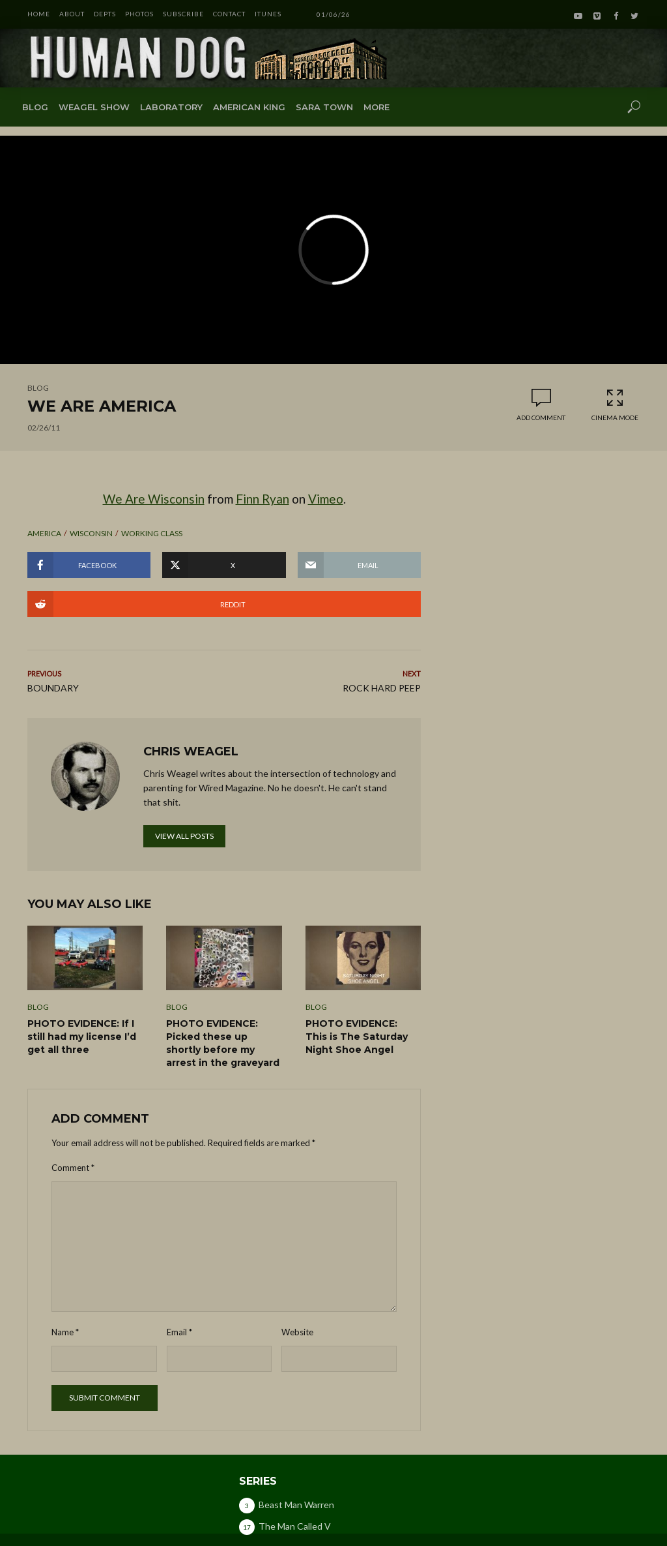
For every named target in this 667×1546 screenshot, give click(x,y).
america (44, 533)
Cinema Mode (614, 404)
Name (65, 1332)
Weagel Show (94, 107)
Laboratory (171, 107)
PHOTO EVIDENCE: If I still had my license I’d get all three (81, 1036)
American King (249, 107)
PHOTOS (139, 14)
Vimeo (325, 498)
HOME (38, 14)
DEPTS (105, 14)
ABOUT (72, 14)
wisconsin (91, 533)
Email (179, 1332)
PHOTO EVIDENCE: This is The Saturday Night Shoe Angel (356, 1036)
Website (297, 1332)
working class (151, 533)
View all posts (184, 836)
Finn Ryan (262, 498)
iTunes (268, 14)
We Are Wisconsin (154, 498)
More (376, 107)
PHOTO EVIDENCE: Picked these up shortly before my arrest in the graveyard (222, 1043)
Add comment (541, 417)
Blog (35, 107)
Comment (72, 1167)
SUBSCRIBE (183, 14)
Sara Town (324, 107)
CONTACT (229, 14)
